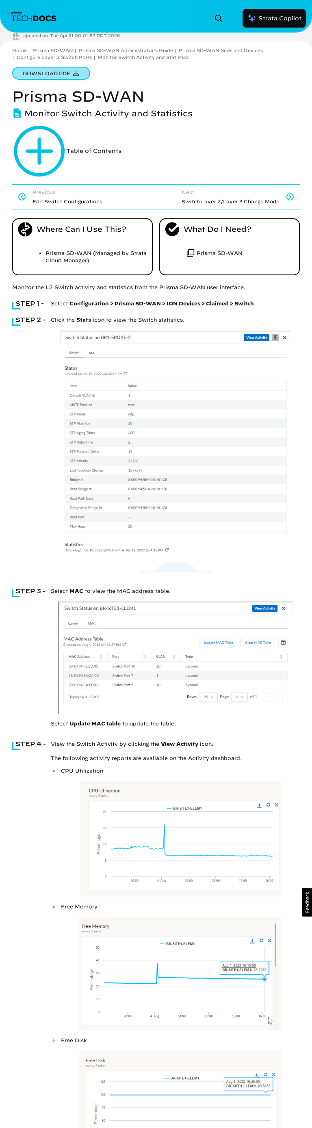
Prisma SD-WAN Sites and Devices (221, 50)
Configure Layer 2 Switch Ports (54, 57)
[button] (307, 902)
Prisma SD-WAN (52, 50)
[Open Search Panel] (221, 18)
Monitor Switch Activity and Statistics (143, 57)
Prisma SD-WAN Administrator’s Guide (126, 50)
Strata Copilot (274, 18)
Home (19, 50)
